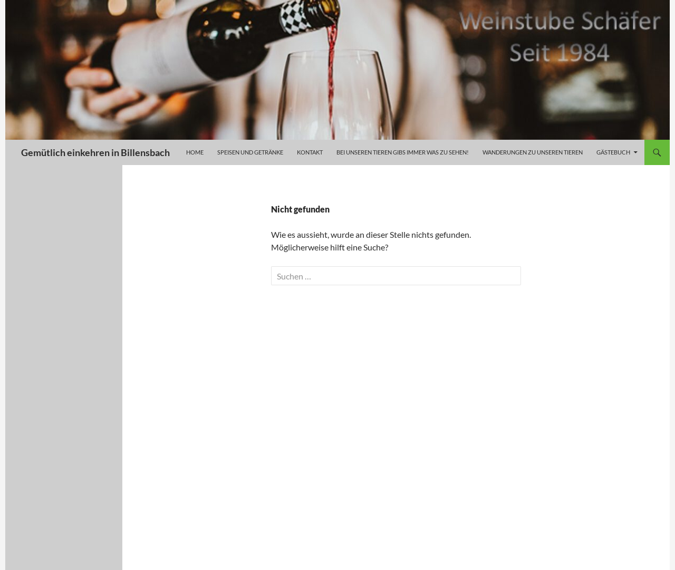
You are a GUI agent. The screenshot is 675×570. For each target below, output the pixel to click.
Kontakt (310, 152)
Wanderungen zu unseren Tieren (533, 152)
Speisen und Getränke (250, 152)
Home (195, 152)
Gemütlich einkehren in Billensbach (95, 152)
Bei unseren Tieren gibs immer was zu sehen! (402, 152)
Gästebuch (613, 152)
